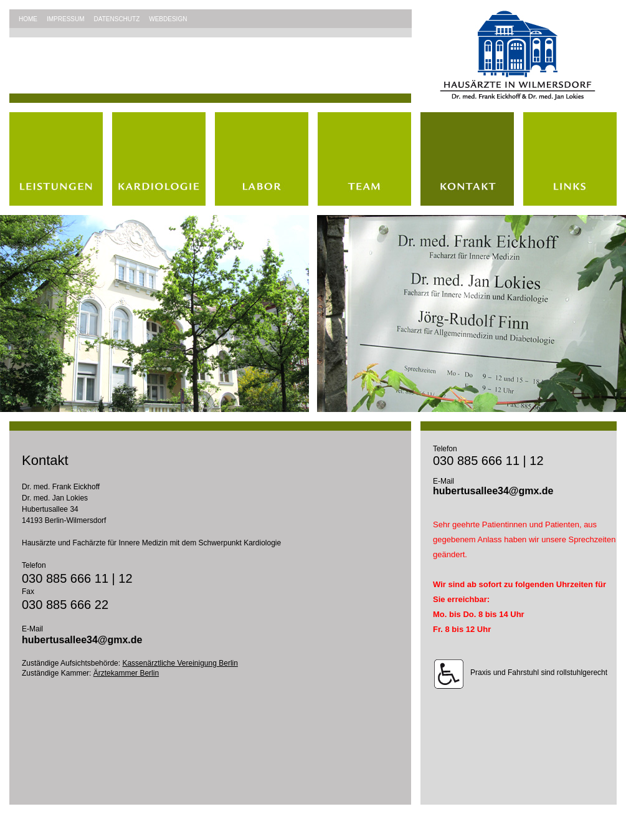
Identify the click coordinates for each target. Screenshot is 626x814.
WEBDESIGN (168, 19)
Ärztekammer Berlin (126, 673)
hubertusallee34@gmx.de (82, 639)
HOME (28, 19)
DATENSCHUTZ (117, 19)
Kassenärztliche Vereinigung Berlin (179, 663)
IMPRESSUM (66, 19)
